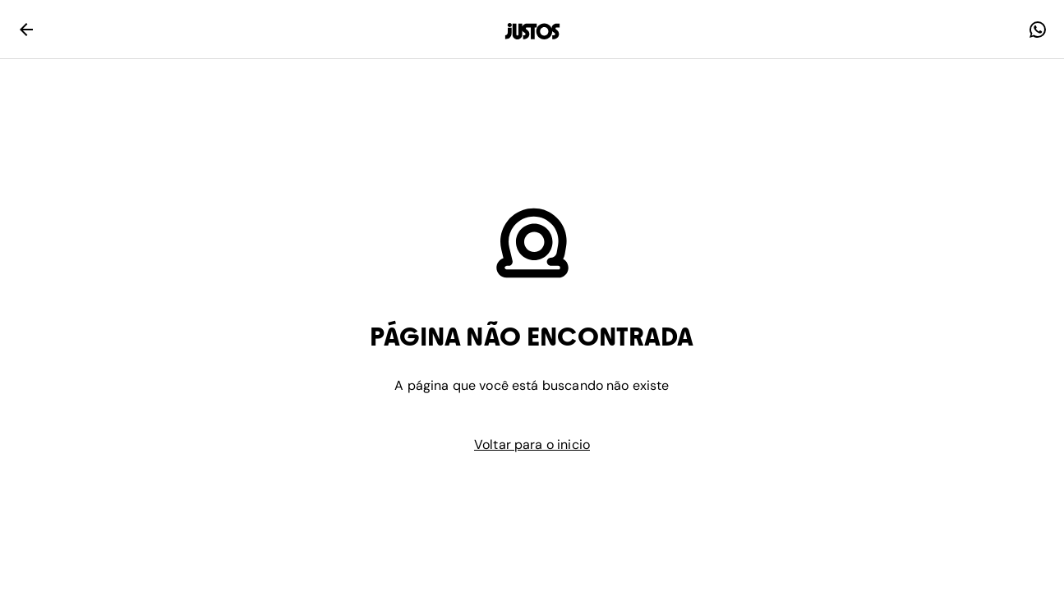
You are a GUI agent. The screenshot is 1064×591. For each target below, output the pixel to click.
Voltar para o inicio (532, 444)
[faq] (1038, 29)
